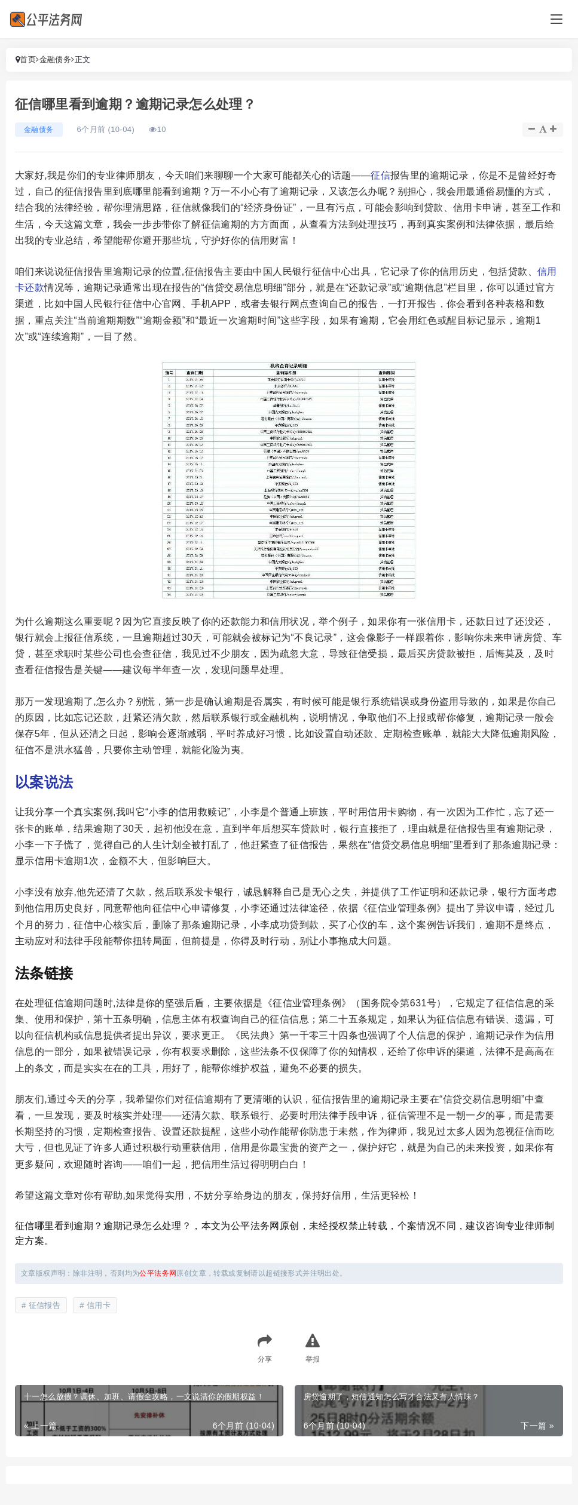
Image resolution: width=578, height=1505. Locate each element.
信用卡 (99, 1305)
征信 (380, 175)
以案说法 (44, 782)
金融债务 (55, 59)
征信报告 (45, 1305)
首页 (28, 59)
